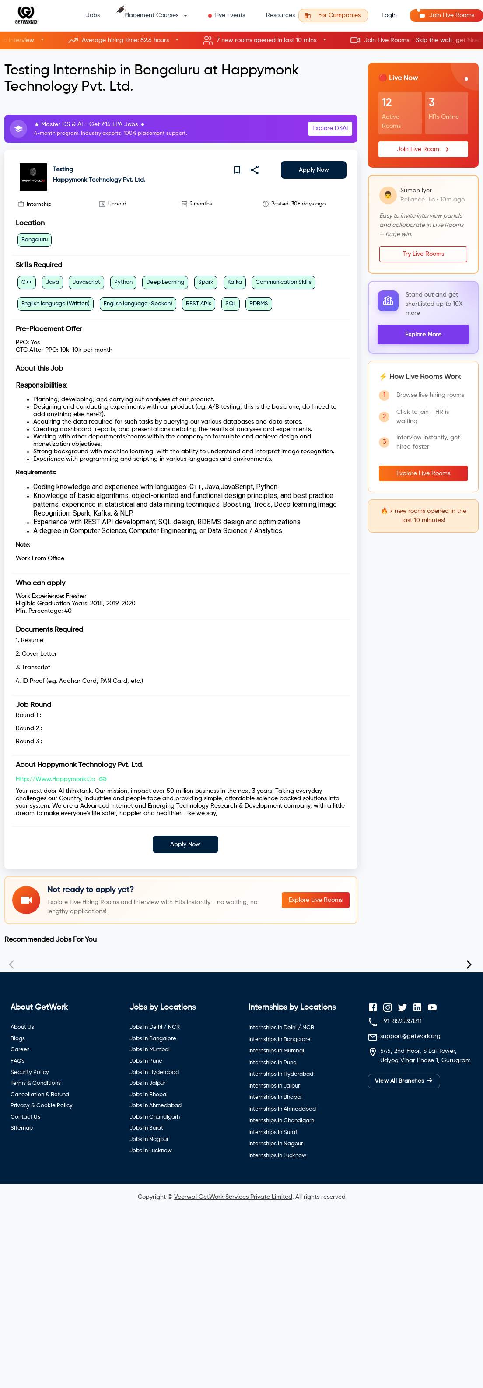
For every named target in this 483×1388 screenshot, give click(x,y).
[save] (237, 170)
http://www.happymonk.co (55, 779)
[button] (241, 40)
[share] (254, 170)
